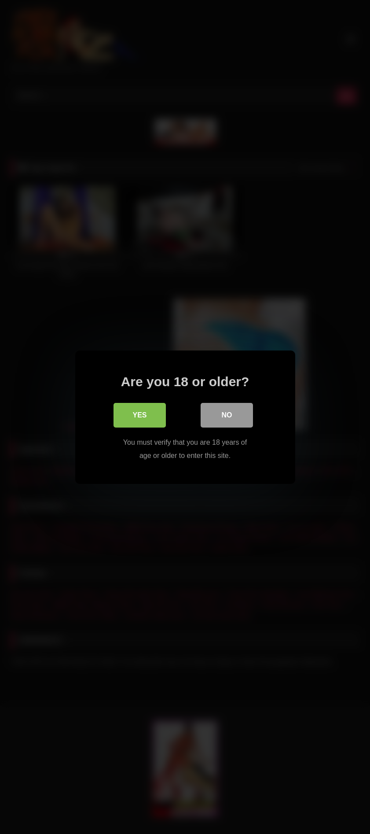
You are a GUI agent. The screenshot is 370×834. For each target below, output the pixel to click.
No (227, 414)
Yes (139, 414)
